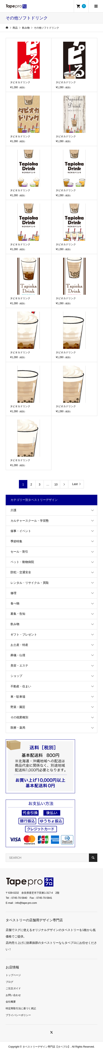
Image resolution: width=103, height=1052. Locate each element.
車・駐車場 (18, 696)
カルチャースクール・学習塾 (30, 520)
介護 (13, 510)
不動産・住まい (21, 686)
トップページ (13, 975)
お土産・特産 (19, 645)
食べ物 (15, 603)
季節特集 (16, 541)
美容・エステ (19, 665)
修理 (13, 593)
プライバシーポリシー (18, 1015)
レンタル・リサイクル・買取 (30, 582)
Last (75, 484)
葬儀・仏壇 (18, 655)
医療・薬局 (18, 727)
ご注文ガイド (13, 988)
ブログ (9, 981)
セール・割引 (19, 551)
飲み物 (15, 624)
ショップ (16, 675)
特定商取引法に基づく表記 (21, 1008)
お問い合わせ (13, 995)
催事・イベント (21, 531)
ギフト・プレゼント (24, 634)
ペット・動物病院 (22, 562)
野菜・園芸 (18, 707)
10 (56, 484)
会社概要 (11, 1001)
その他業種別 (19, 717)
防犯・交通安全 (21, 572)
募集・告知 (18, 613)
